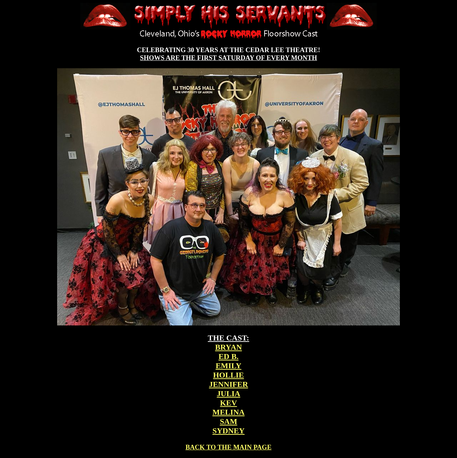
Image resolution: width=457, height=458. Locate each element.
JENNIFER (228, 384)
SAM (228, 421)
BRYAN (228, 347)
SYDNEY (228, 430)
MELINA (228, 412)
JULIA (228, 393)
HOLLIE (228, 374)
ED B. (228, 356)
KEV (228, 402)
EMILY (228, 365)
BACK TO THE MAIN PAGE (229, 447)
